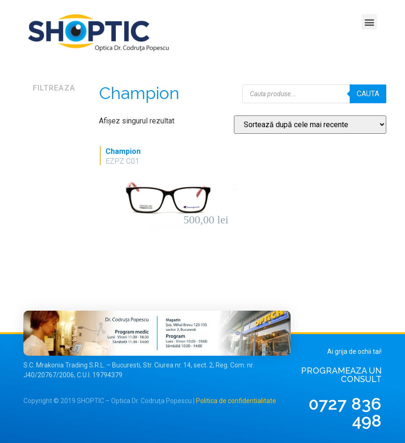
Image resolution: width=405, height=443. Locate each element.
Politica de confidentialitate (236, 401)
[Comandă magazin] (310, 124)
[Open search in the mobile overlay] (314, 93)
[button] (369, 22)
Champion (123, 151)
